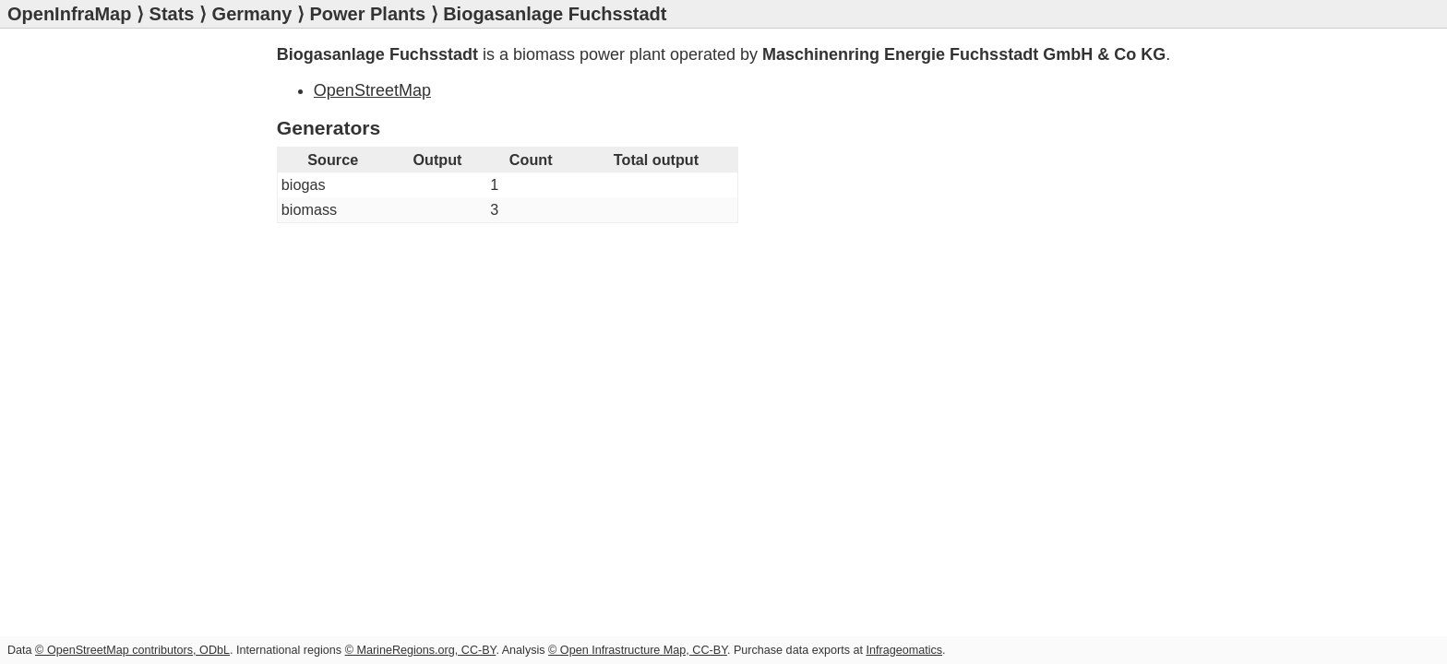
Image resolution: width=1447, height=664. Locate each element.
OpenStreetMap (372, 90)
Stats (172, 14)
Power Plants (367, 14)
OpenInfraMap (69, 14)
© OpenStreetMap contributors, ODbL (132, 650)
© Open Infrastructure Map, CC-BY (637, 650)
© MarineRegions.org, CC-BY (420, 650)
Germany (252, 14)
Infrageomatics (904, 650)
